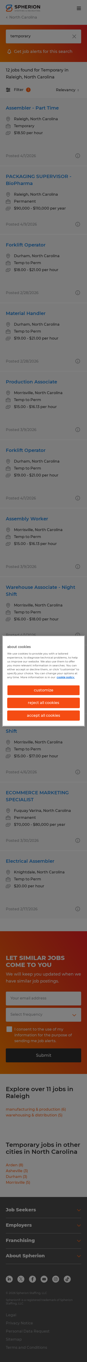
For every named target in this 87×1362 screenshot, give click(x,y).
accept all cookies (43, 715)
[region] (43, 681)
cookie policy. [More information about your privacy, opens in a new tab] (66, 677)
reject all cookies (43, 702)
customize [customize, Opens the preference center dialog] (43, 690)
